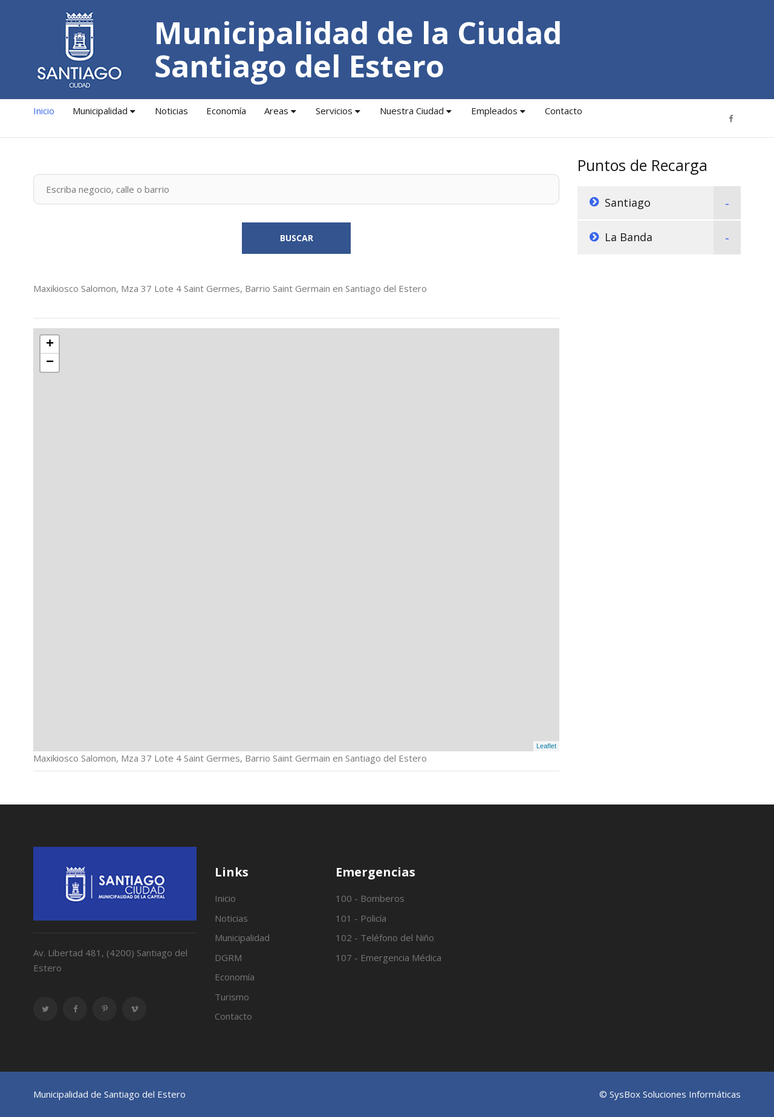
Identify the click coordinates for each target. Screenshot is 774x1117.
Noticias (171, 111)
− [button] (50, 363)
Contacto (563, 111)
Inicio (43, 111)
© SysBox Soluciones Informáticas (670, 1094)
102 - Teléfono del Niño (385, 937)
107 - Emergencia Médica (388, 957)
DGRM (228, 957)
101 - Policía (361, 918)
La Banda (628, 237)
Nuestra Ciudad (412, 111)
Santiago (628, 202)
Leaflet (546, 746)
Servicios (334, 111)
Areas (276, 111)
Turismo (232, 997)
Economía (226, 111)
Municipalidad (100, 111)
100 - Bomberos (370, 898)
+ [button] (50, 344)
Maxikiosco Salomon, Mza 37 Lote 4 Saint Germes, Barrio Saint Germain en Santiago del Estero (230, 288)
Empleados (494, 111)
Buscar (296, 238)
